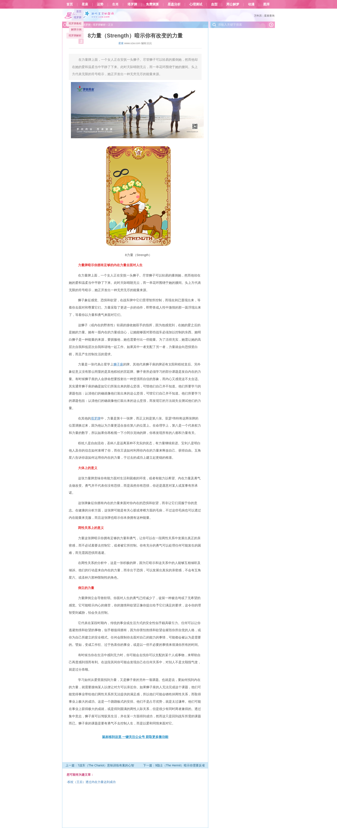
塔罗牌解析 (75, 35)
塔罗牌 (132, 4)
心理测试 (195, 4)
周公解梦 (232, 4)
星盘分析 (174, 4)
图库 (266, 4)
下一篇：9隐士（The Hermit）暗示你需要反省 (174, 765)
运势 (100, 4)
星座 (85, 4)
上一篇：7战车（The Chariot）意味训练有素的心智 (100, 765)
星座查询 (269, 15)
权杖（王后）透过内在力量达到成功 (91, 782)
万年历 (258, 15)
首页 (69, 4)
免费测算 (152, 4)
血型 (214, 4)
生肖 (115, 4)
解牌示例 (76, 29)
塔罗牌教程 (75, 23)
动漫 (251, 4)
